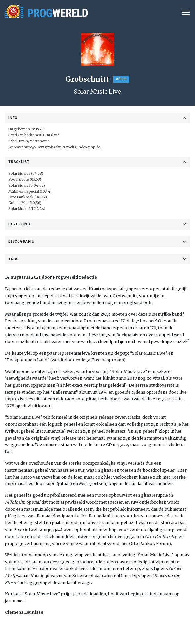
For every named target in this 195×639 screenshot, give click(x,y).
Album (121, 79)
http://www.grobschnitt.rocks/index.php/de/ (62, 147)
